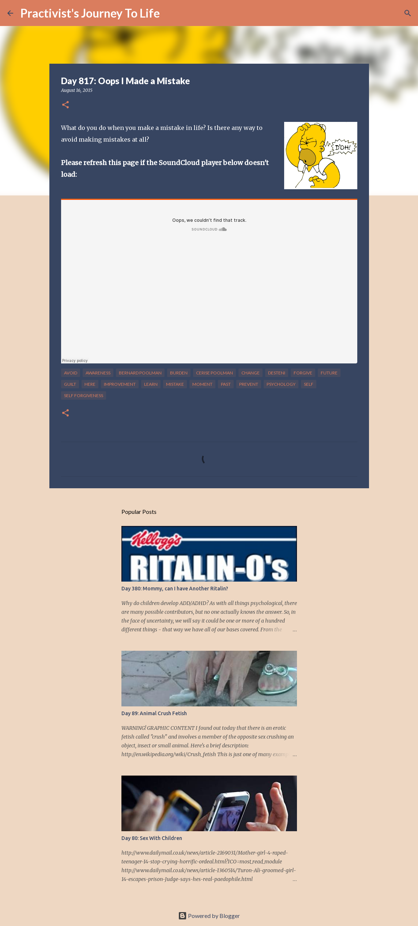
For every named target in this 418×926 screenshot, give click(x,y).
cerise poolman (214, 373)
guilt (70, 384)
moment (202, 384)
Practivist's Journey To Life (90, 13)
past (226, 384)
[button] (65, 105)
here (89, 384)
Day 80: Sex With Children (151, 838)
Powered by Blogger (209, 915)
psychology (281, 384)
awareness (98, 373)
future (329, 373)
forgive (303, 373)
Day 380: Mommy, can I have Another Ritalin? (174, 588)
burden (179, 373)
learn (151, 384)
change (250, 373)
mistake (175, 384)
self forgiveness (83, 395)
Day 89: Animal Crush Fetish (154, 713)
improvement (120, 384)
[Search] (170, 13)
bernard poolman (140, 373)
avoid (70, 373)
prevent (248, 384)
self (308, 384)
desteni (276, 373)
